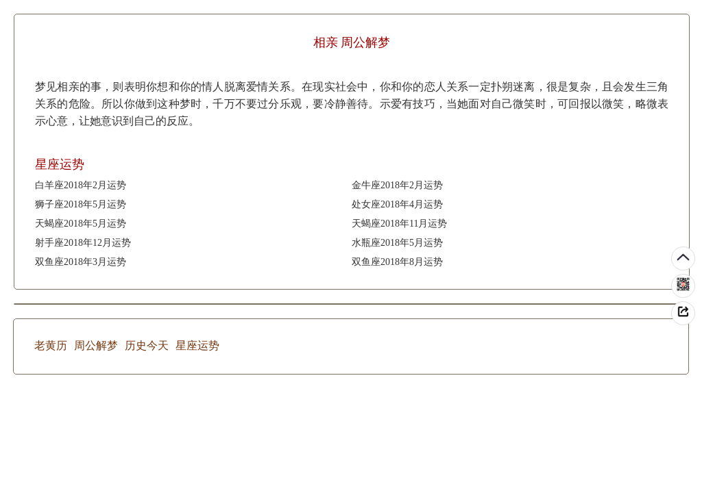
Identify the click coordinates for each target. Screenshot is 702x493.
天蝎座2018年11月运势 (399, 223)
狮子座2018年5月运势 (80, 204)
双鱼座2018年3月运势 (80, 262)
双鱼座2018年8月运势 (397, 262)
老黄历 (50, 345)
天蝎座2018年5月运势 (80, 223)
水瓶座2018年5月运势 (397, 243)
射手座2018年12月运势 (83, 243)
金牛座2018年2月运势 (397, 185)
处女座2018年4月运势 (397, 204)
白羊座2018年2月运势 (80, 185)
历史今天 (147, 345)
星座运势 (197, 345)
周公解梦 (96, 345)
